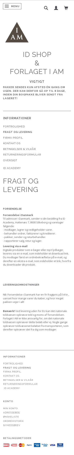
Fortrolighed (14, 126)
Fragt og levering (17, 132)
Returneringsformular (22, 154)
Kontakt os (12, 143)
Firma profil (13, 137)
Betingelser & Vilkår (19, 149)
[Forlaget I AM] (17, 31)
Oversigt (10, 160)
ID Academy (12, 168)
